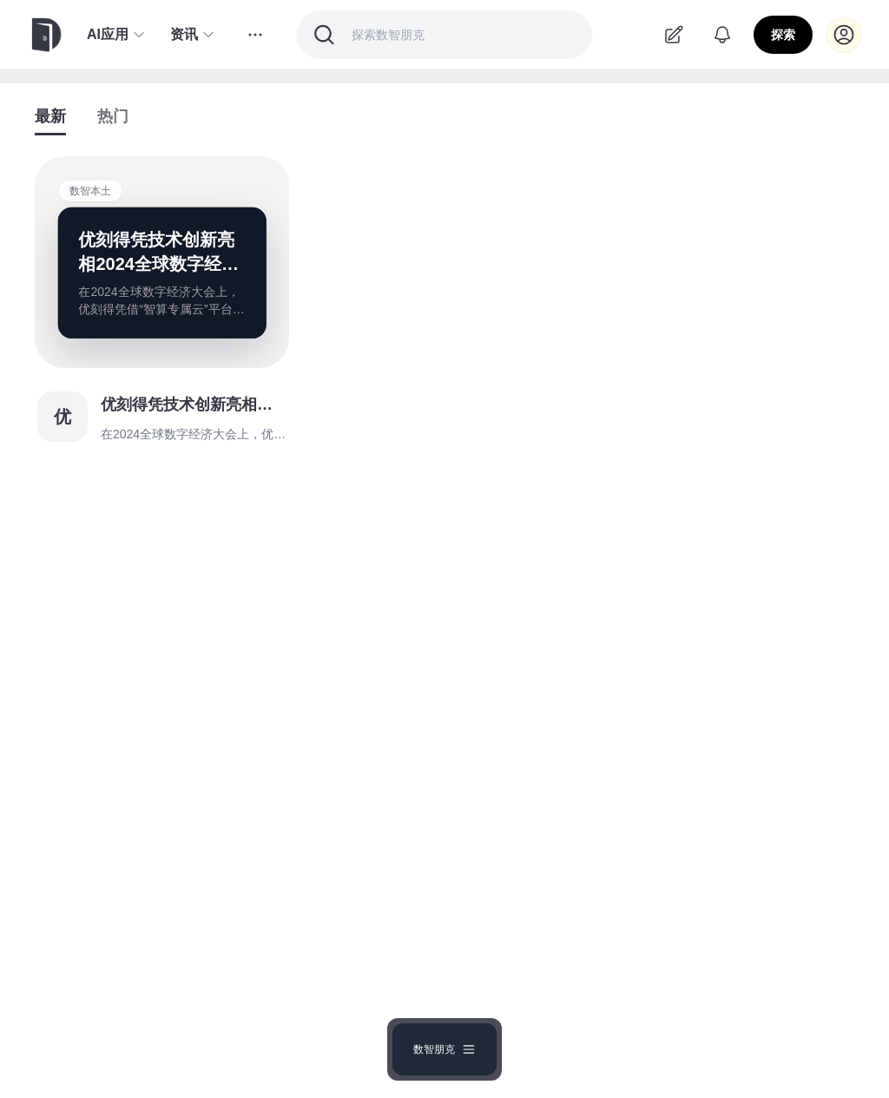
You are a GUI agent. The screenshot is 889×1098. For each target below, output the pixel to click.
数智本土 (90, 191)
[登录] (843, 34)
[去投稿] (673, 34)
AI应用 (116, 35)
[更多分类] (255, 34)
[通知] (722, 34)
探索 (783, 35)
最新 (50, 116)
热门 (112, 116)
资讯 (192, 35)
